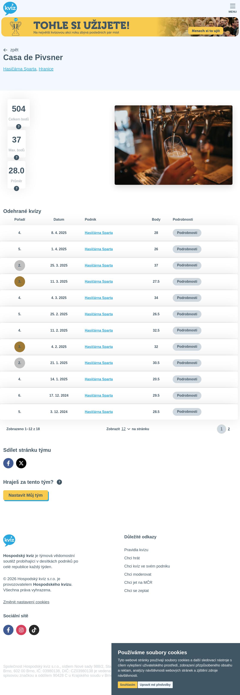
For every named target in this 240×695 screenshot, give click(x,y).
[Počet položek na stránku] (127, 429)
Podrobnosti (187, 233)
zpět (10, 50)
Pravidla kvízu (136, 550)
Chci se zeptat (136, 591)
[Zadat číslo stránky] (221, 429)
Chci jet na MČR (138, 582)
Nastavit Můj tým (26, 495)
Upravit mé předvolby (155, 684)
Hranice (46, 69)
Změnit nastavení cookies (26, 602)
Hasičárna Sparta (19, 69)
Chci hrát (132, 558)
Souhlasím (127, 684)
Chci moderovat (137, 574)
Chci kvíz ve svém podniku (147, 566)
